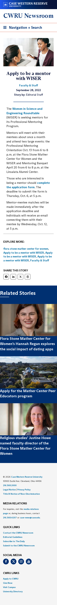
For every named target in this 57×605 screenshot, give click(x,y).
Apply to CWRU (10, 578)
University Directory (13, 591)
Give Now (7, 583)
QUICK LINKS (11, 527)
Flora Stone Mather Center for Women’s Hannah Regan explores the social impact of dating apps (27, 343)
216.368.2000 (10, 485)
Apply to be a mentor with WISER (23, 252)
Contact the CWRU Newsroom (18, 532)
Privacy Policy (24, 489)
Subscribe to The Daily (14, 541)
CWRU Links (11, 573)
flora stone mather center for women (25, 248)
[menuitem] (28, 533)
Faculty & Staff (39, 260)
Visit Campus (9, 587)
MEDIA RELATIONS (15, 503)
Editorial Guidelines (12, 537)
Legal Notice (9, 489)
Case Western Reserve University (26, 476)
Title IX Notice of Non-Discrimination (21, 493)
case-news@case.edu (30, 517)
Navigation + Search (21, 28)
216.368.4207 (10, 517)
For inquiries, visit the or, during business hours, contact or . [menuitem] (21, 513)
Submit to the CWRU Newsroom (19, 545)
